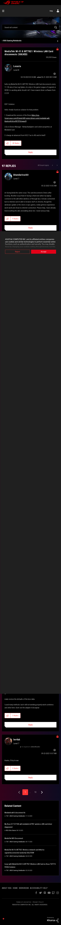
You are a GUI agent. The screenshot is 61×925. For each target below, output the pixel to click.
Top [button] (3, 919)
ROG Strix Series (11, 830)
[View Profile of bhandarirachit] (21, 174)
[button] (8, 143)
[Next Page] (41, 792)
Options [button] (57, 41)
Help (51, 11)
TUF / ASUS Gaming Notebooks (15, 816)
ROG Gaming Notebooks (12, 41)
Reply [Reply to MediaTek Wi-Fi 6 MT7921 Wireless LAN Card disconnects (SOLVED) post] (30, 152)
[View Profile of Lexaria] (17, 66)
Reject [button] (17, 252)
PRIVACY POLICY (38, 902)
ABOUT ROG (6, 888)
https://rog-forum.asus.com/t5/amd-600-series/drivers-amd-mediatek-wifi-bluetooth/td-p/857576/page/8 (27, 118)
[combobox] (30, 27)
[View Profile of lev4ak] (16, 739)
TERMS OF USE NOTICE (23, 902)
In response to (31, 747)
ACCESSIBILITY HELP (39, 888)
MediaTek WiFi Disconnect (14, 838)
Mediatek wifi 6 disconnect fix (15, 813)
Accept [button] (43, 252)
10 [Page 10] (35, 792)
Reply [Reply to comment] (30, 228)
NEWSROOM (24, 888)
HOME (15, 888)
